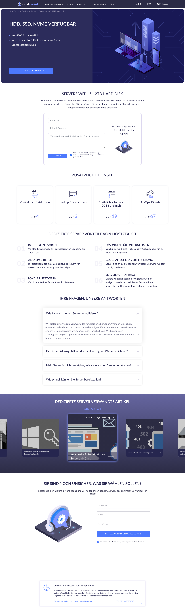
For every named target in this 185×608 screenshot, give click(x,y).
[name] (123, 505)
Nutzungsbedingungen (83, 601)
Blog (112, 4)
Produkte (82, 4)
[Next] (96, 467)
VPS (70, 4)
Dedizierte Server (54, 4)
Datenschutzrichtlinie (62, 601)
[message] (123, 524)
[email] (123, 515)
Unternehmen (99, 4)
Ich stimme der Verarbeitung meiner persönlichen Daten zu (120, 542)
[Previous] (89, 467)
